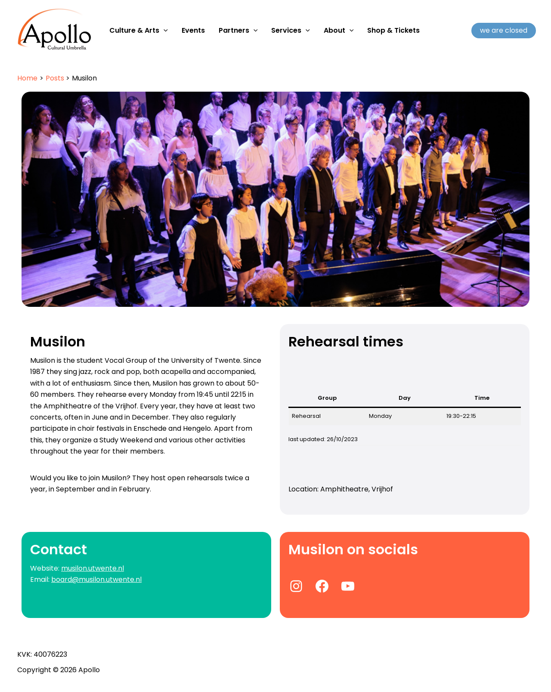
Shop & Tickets (393, 30)
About (339, 30)
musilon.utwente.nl (92, 568)
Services (290, 30)
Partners (238, 30)
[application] (163, 30)
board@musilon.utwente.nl (96, 579)
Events (193, 30)
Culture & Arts (138, 30)
